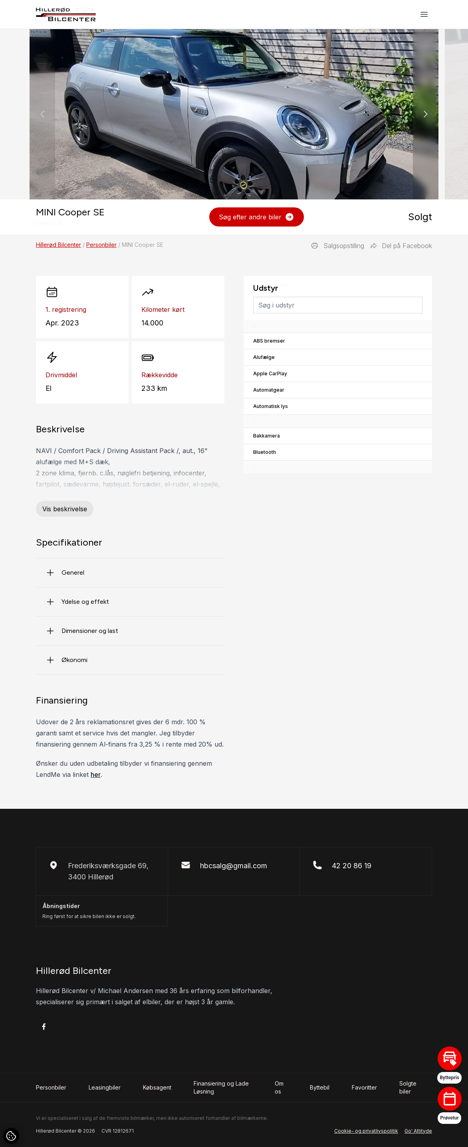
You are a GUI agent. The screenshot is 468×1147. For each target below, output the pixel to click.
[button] (425, 114)
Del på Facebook (401, 246)
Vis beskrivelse (64, 509)
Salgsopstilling (337, 246)
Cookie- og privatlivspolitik (366, 1131)
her (96, 774)
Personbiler (101, 244)
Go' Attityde (418, 1131)
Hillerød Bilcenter (58, 244)
